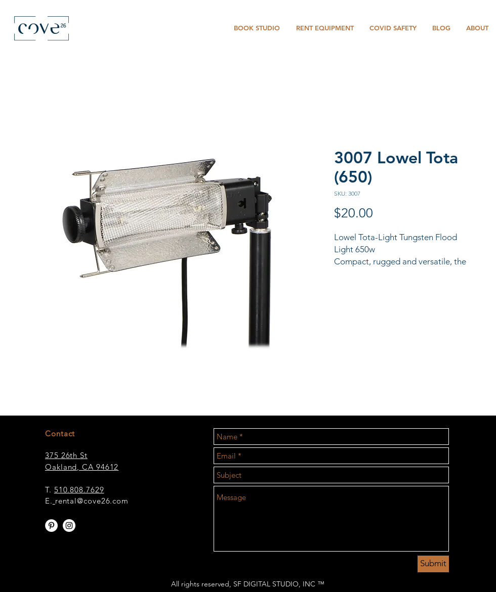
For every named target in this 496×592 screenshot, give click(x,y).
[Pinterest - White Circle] (51, 525)
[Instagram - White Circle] (69, 525)
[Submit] (433, 564)
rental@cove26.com (92, 501)
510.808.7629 (79, 489)
